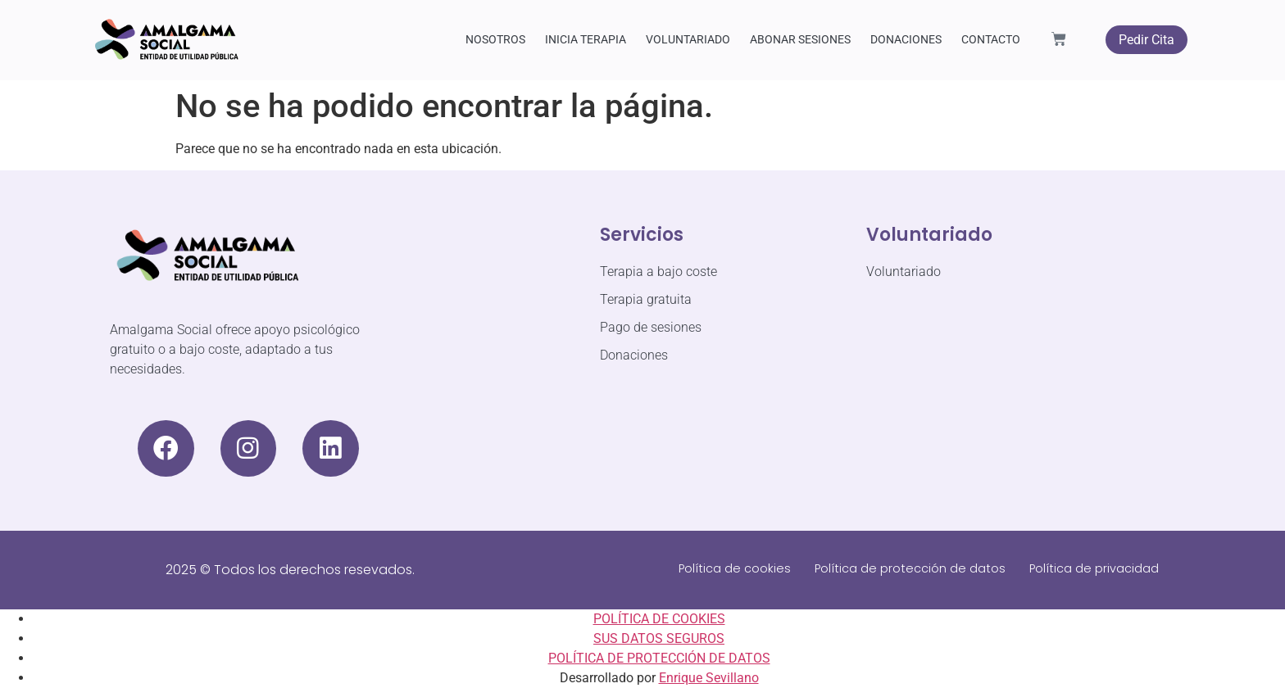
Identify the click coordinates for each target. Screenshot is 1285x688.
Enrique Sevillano (709, 678)
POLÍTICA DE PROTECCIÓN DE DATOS (659, 658)
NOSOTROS (495, 39)
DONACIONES (906, 39)
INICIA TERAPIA (585, 39)
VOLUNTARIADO (688, 39)
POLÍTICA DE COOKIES (659, 619)
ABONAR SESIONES (800, 39)
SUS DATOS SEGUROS (658, 638)
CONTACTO (990, 39)
